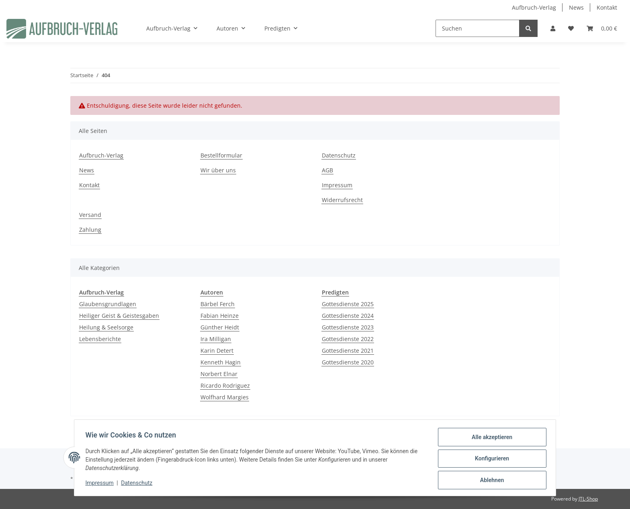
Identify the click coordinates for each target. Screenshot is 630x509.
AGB (327, 170)
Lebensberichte (100, 339)
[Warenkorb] (602, 28)
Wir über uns (218, 170)
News (576, 7)
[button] (553, 28)
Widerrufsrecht (342, 200)
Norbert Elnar (218, 374)
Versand (90, 215)
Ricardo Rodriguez (225, 385)
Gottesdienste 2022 (348, 339)
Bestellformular (221, 155)
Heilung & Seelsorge (106, 327)
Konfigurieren (490, 459)
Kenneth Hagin (220, 362)
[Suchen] (478, 28)
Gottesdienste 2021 (348, 350)
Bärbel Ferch (217, 304)
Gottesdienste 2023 (348, 327)
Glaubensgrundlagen (107, 304)
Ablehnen (490, 480)
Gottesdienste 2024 (348, 315)
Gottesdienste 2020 (348, 362)
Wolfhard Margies (224, 397)
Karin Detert (216, 350)
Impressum (337, 185)
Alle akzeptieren (490, 438)
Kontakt (607, 7)
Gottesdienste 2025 (348, 304)
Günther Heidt (219, 327)
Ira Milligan (215, 339)
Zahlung (90, 229)
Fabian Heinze (219, 315)
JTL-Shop (588, 498)
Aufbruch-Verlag (534, 7)
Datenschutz (339, 155)
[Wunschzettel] (571, 28)
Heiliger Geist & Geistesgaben (119, 315)
